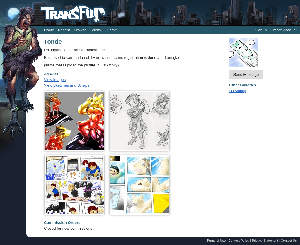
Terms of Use (216, 240)
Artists (95, 30)
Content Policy (238, 240)
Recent (64, 30)
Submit (110, 30)
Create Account (283, 30)
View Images (55, 80)
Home (49, 30)
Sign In (261, 30)
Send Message (246, 74)
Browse (80, 30)
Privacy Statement (265, 240)
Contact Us (289, 240)
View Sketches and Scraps (66, 85)
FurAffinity (237, 91)
